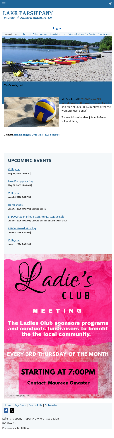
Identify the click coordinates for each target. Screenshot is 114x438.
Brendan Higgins (22, 134)
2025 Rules (37, 134)
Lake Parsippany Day (20, 181)
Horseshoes (15, 204)
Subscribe (51, 405)
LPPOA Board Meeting (22, 228)
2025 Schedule (52, 134)
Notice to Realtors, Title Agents (81, 34)
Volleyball (14, 169)
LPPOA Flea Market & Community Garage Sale (36, 216)
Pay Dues (20, 405)
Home (7, 405)
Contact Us (35, 405)
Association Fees (57, 34)
